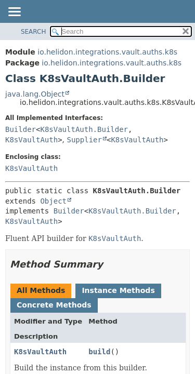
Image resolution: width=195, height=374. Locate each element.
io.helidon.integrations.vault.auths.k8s (107, 52)
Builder (20, 129)
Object (53, 201)
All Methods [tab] (41, 290)
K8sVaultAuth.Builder (84, 129)
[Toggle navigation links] (14, 12)
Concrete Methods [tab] (54, 305)
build (99, 352)
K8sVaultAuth (31, 140)
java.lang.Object (34, 94)
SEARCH (33, 31)
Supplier (84, 140)
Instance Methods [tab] (118, 290)
